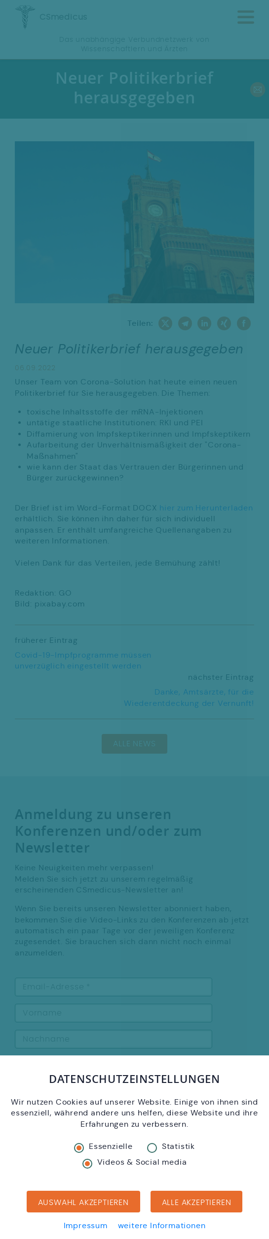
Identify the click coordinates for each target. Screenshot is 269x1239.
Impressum (86, 1225)
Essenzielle (103, 1147)
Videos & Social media (134, 1162)
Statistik (171, 1147)
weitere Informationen (162, 1225)
